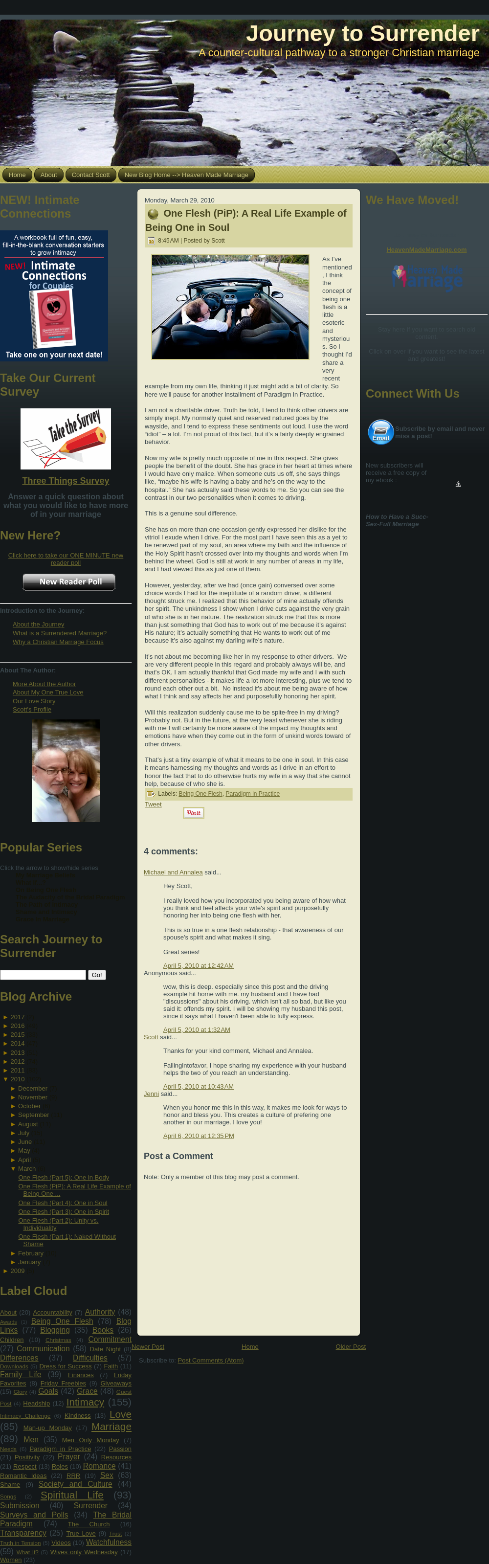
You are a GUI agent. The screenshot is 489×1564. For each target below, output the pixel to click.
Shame (10, 1484)
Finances (81, 1375)
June (25, 1141)
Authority (100, 1312)
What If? (28, 1552)
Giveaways (116, 1383)
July (23, 1133)
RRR (73, 1475)
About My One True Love (48, 692)
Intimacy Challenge (25, 1415)
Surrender (91, 1505)
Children (11, 1339)
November (32, 1097)
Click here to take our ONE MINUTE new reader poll (66, 559)
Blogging (55, 1330)
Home (250, 1346)
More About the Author (44, 684)
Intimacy (85, 1402)
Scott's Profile (32, 709)
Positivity (27, 1457)
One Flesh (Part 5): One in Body (63, 1177)
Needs (8, 1449)
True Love (80, 1533)
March (27, 1168)
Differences (19, 1358)
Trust (115, 1533)
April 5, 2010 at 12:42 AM (198, 965)
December (32, 1088)
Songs (8, 1496)
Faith (111, 1366)
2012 (17, 1061)
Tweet (153, 804)
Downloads (14, 1366)
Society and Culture (75, 1484)
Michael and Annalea (173, 872)
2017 (17, 1017)
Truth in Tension (20, 1543)
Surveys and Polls (34, 1515)
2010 (17, 1079)
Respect (25, 1466)
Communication (43, 1348)
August (28, 1124)
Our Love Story (34, 701)
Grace (87, 1391)
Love (121, 1414)
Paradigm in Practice (60, 1448)
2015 (17, 1034)
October (29, 1106)
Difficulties (90, 1358)
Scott (151, 1037)
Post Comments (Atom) (211, 1360)
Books (102, 1330)
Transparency (23, 1533)
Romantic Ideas (23, 1475)
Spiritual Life (72, 1494)
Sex (106, 1475)
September (33, 1114)
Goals (48, 1391)
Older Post (351, 1346)
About (8, 1312)
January (29, 1262)
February (31, 1253)
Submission (20, 1505)
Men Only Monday (90, 1440)
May (24, 1150)
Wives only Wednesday (84, 1552)
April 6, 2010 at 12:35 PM (198, 1135)
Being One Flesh (62, 1321)
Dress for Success (65, 1366)
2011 (17, 1070)
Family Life (20, 1374)
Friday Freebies (63, 1383)
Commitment (110, 1339)
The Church (89, 1524)
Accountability (52, 1312)
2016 (17, 1025)
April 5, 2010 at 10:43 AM (198, 1086)
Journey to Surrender (363, 33)
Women (11, 1560)
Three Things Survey (65, 481)
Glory (20, 1391)
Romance (99, 1466)
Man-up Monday (47, 1427)
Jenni (151, 1093)
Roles (60, 1466)
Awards (8, 1322)
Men (31, 1439)
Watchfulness (109, 1542)
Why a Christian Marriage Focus (58, 642)
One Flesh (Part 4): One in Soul (62, 1203)
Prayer (69, 1456)
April (24, 1159)
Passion (120, 1448)
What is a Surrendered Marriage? (60, 633)
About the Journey (39, 624)
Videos (61, 1542)
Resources (116, 1457)
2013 (17, 1052)
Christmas (58, 1340)
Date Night (105, 1349)
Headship (36, 1403)
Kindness (77, 1415)
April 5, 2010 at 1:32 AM (196, 1029)
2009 (17, 1270)
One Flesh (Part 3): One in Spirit (63, 1211)
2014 (17, 1043)
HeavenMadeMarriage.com (426, 249)
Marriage (111, 1426)
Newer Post (148, 1346)
